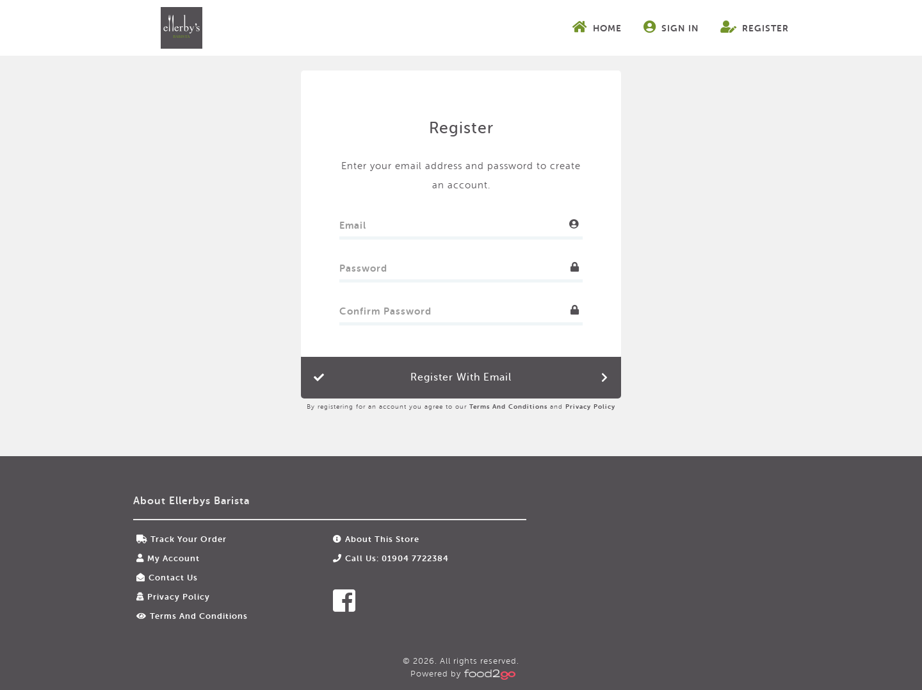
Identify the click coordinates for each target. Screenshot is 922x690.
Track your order (181, 539)
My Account (168, 558)
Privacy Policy (590, 406)
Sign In (671, 27)
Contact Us (167, 577)
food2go (181, 28)
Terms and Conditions (508, 406)
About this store (376, 539)
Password (363, 265)
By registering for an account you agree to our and (461, 406)
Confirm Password (385, 308)
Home (597, 27)
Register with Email (461, 377)
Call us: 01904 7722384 (391, 558)
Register (754, 27)
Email (352, 223)
